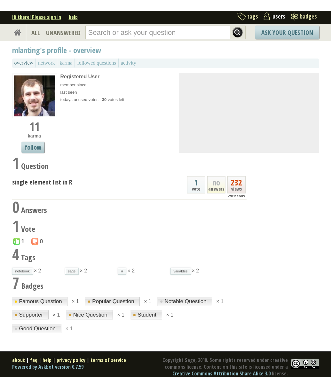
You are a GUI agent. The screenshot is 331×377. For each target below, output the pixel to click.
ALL (35, 32)
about (18, 360)
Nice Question (88, 315)
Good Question (35, 329)
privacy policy (71, 360)
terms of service (108, 360)
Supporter (29, 315)
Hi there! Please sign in (36, 16)
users (278, 16)
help (73, 16)
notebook (22, 271)
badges (308, 16)
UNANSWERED (63, 32)
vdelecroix (236, 196)
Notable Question (184, 301)
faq (33, 360)
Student (145, 315)
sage (72, 271)
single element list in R (42, 182)
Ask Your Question (287, 32)
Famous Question (39, 301)
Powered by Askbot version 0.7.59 (47, 366)
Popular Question (111, 301)
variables (181, 271)
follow (33, 147)
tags (252, 16)
